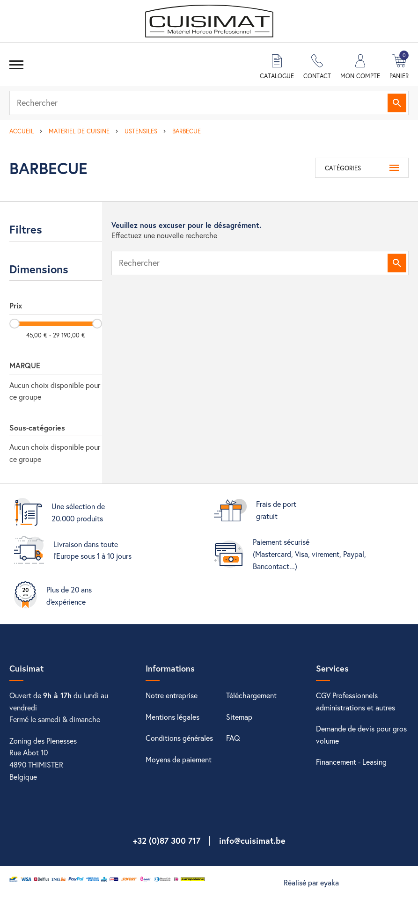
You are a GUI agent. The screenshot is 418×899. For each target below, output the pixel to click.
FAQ (233, 738)
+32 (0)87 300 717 (166, 840)
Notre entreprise (172, 695)
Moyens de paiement (179, 759)
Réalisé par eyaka (311, 882)
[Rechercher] (209, 103)
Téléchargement (251, 695)
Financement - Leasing (351, 762)
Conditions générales (179, 738)
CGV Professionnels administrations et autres (355, 701)
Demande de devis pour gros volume (361, 735)
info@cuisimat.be (252, 840)
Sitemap (239, 717)
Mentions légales (172, 717)
